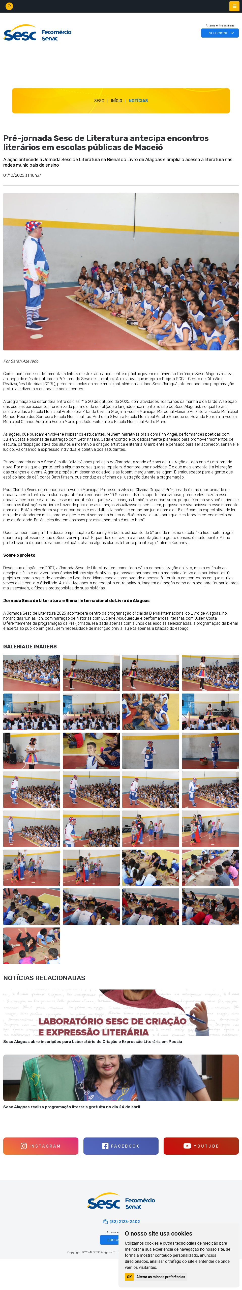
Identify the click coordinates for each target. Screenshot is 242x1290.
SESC (99, 100)
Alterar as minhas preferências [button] (160, 1277)
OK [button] (129, 1277)
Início (116, 100)
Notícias (138, 100)
